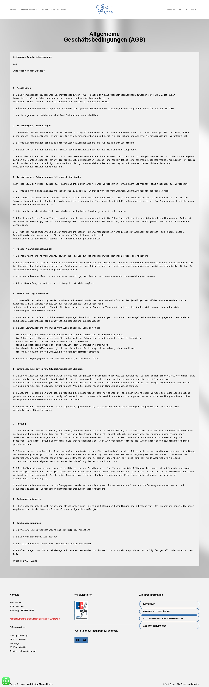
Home (13, 9)
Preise (171, 9)
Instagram (84, 640)
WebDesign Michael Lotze (40, 684)
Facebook (77, 640)
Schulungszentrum (54, 9)
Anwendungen (28, 9)
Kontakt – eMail (188, 9)
